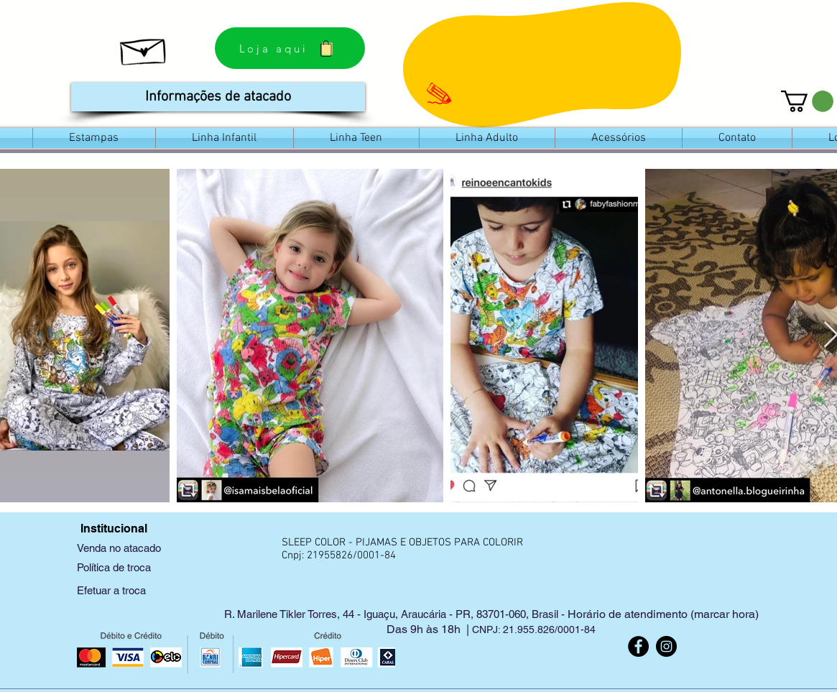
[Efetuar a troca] (140, 590)
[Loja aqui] (290, 48)
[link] (807, 101)
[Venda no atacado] (140, 547)
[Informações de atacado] (218, 97)
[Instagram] (666, 646)
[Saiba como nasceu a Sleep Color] (144, 48)
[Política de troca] (140, 567)
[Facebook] (638, 646)
